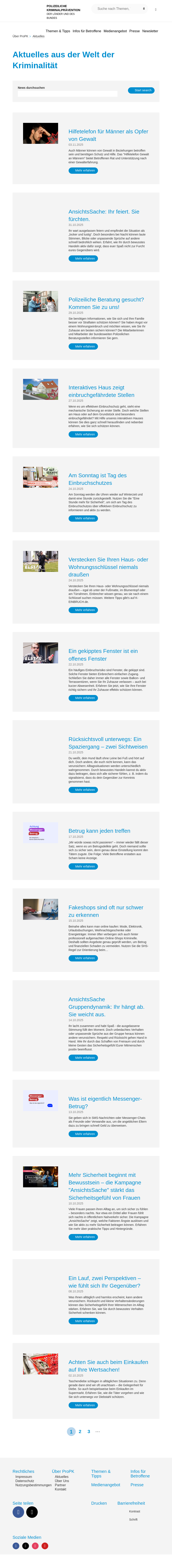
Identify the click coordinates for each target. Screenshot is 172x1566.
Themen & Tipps (101, 1485)
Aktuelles (62, 1488)
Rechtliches (23, 1483)
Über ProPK (20, 36)
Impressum (24, 1488)
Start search (143, 90)
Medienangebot (105, 1496)
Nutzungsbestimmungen (34, 1496)
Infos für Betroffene (140, 1485)
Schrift (133, 1531)
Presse (137, 1496)
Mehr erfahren (87, 170)
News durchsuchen (31, 87)
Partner (60, 1496)
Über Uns (62, 1492)
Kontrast (134, 1523)
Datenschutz (25, 1492)
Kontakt (60, 1501)
